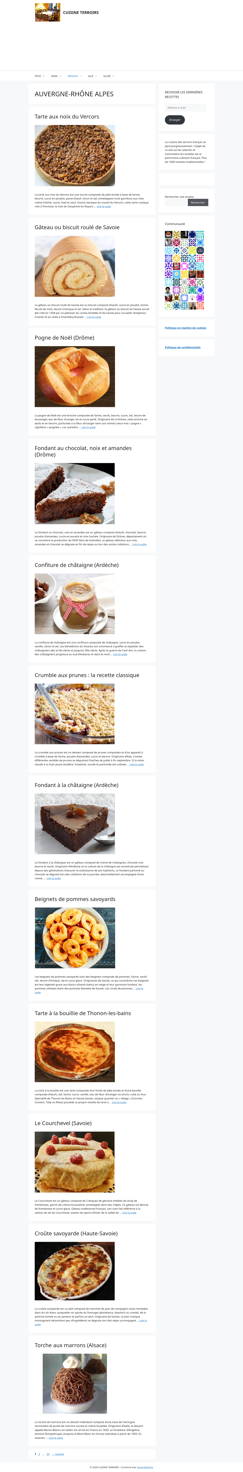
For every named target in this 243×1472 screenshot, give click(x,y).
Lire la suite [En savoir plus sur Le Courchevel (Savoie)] (129, 1212)
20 (48, 1454)
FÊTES (41, 76)
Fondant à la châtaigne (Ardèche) (76, 785)
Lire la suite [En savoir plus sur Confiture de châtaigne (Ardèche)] (120, 654)
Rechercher (198, 202)
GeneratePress (145, 1467)
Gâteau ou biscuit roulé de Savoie (77, 227)
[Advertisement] (121, 48)
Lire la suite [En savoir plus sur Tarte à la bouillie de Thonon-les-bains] (119, 1102)
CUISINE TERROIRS (81, 12)
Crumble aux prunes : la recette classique (87, 675)
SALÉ (94, 76)
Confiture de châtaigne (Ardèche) (77, 565)
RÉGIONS (76, 76)
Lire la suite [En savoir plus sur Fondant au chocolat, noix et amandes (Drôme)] (139, 544)
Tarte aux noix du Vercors (67, 116)
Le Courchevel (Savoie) (63, 1123)
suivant (58, 1454)
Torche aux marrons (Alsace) (70, 1345)
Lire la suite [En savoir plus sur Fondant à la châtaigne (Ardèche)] (54, 878)
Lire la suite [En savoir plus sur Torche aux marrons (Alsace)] (56, 1438)
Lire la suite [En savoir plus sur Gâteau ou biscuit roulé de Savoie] (94, 317)
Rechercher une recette (179, 196)
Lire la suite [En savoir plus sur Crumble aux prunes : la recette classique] (137, 764)
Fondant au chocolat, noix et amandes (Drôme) (83, 451)
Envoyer (174, 120)
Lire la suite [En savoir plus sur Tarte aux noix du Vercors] (104, 206)
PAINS (58, 76)
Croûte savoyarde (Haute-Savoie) (76, 1233)
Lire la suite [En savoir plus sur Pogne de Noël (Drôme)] (89, 427)
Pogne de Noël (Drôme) (64, 337)
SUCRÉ (110, 76)
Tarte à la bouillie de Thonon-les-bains (83, 1013)
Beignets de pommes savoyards (75, 899)
